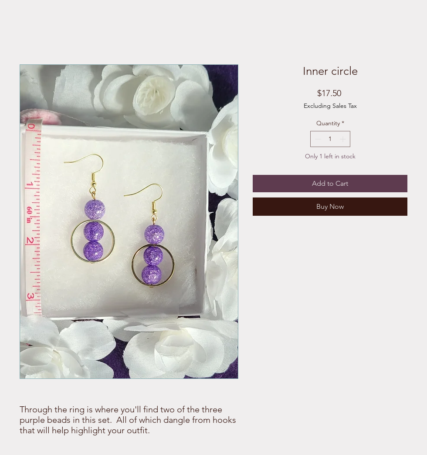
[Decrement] (317, 139)
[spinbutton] (330, 139)
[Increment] (343, 139)
